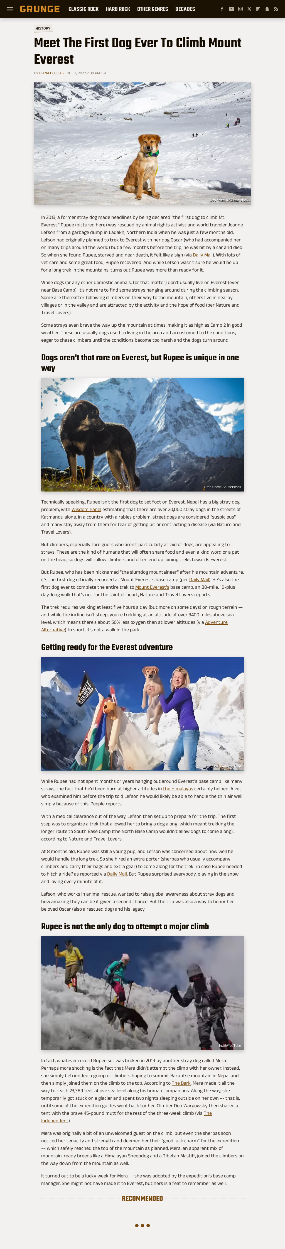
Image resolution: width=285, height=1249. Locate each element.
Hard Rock (118, 9)
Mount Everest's (152, 587)
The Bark (181, 1083)
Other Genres (152, 9)
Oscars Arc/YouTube (226, 766)
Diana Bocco (50, 73)
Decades (185, 9)
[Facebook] (222, 9)
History (43, 28)
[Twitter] (249, 9)
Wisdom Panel (86, 509)
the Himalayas (178, 788)
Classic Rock (83, 9)
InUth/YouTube (230, 1045)
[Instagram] (240, 9)
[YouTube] (231, 9)
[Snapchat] (267, 9)
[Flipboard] (258, 9)
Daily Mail (203, 255)
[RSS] (276, 9)
